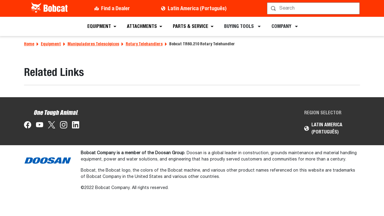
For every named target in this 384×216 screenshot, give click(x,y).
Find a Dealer (115, 8)
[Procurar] (314, 8)
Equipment (51, 43)
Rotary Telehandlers (144, 43)
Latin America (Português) (197, 8)
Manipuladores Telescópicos (93, 43)
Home (29, 43)
